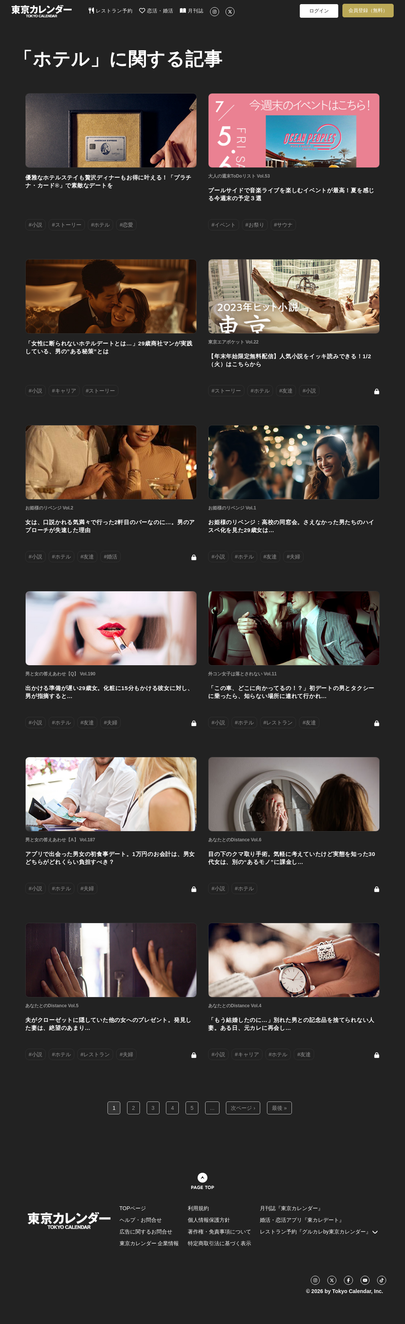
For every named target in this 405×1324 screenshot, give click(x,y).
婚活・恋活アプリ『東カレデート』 (302, 1220)
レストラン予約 (110, 11)
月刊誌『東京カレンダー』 (291, 1208)
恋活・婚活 (156, 11)
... (212, 1108)
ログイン (319, 11)
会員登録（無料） (368, 10)
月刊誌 (192, 11)
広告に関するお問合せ (146, 1231)
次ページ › (243, 1108)
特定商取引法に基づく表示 (219, 1243)
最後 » (279, 1108)
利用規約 (198, 1208)
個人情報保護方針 (209, 1220)
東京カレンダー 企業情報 (149, 1243)
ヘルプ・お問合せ (141, 1220)
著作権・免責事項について (219, 1231)
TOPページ (133, 1208)
